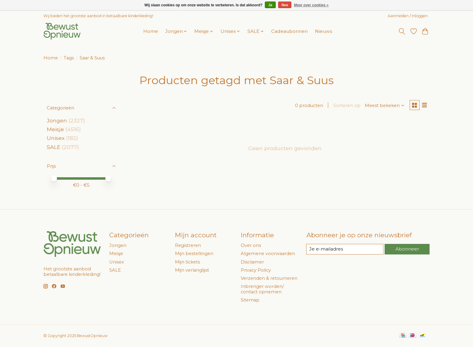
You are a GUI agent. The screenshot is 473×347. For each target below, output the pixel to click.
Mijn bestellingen (194, 253)
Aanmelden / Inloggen (408, 16)
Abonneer (406, 249)
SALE (53, 147)
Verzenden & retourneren (269, 278)
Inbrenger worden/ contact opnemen (262, 289)
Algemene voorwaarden (268, 253)
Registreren (188, 245)
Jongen (57, 120)
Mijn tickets (187, 262)
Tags (69, 58)
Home (150, 31)
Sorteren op (346, 106)
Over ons (251, 245)
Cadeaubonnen (289, 31)
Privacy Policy (256, 270)
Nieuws (323, 31)
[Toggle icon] (402, 31)
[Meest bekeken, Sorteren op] (384, 106)
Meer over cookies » (311, 5)
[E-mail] (344, 249)
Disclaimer (252, 262)
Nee (284, 5)
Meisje (55, 129)
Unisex (56, 138)
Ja (270, 5)
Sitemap (250, 300)
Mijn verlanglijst (192, 270)
